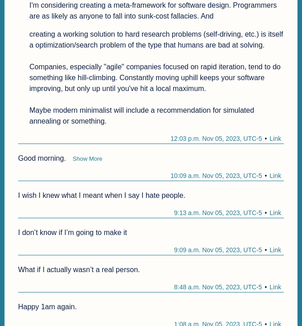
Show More (88, 158)
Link (275, 138)
